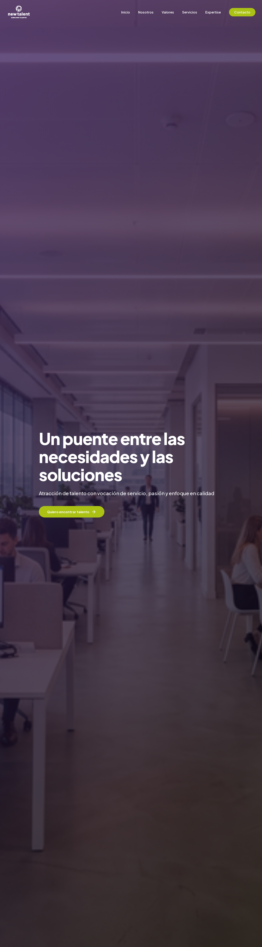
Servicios (189, 12)
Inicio (125, 12)
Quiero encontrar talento (71, 511)
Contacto (242, 12)
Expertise (213, 12)
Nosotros (146, 12)
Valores (168, 12)
